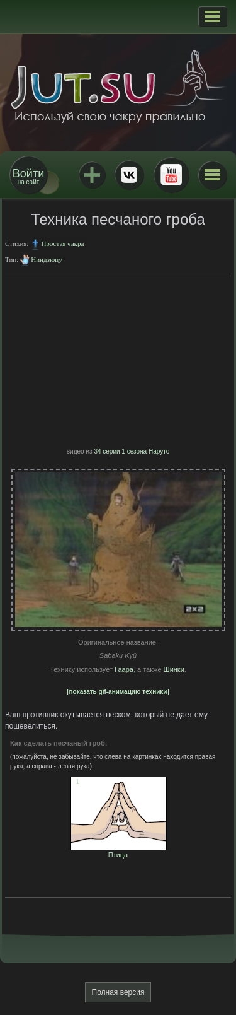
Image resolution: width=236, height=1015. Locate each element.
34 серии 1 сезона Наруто (131, 451)
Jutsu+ (92, 174)
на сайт (28, 176)
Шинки (174, 669)
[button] (212, 16)
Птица (118, 851)
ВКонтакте (129, 174)
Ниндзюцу (46, 259)
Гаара (124, 669)
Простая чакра (62, 243)
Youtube (171, 174)
